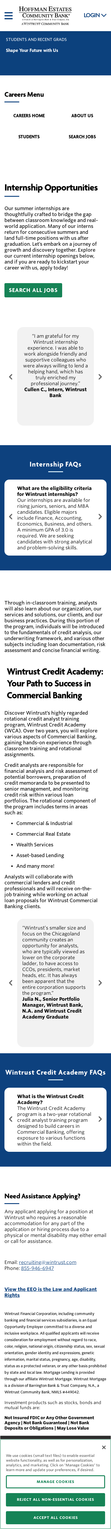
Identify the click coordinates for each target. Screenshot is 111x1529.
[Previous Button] (11, 376)
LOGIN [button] (95, 15)
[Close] (103, 1447)
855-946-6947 (37, 1268)
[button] (33, 290)
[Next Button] (100, 376)
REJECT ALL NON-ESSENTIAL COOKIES (55, 1499)
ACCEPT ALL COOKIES (55, 1517)
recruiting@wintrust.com (47, 1262)
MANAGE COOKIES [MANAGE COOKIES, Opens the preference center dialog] (55, 1481)
